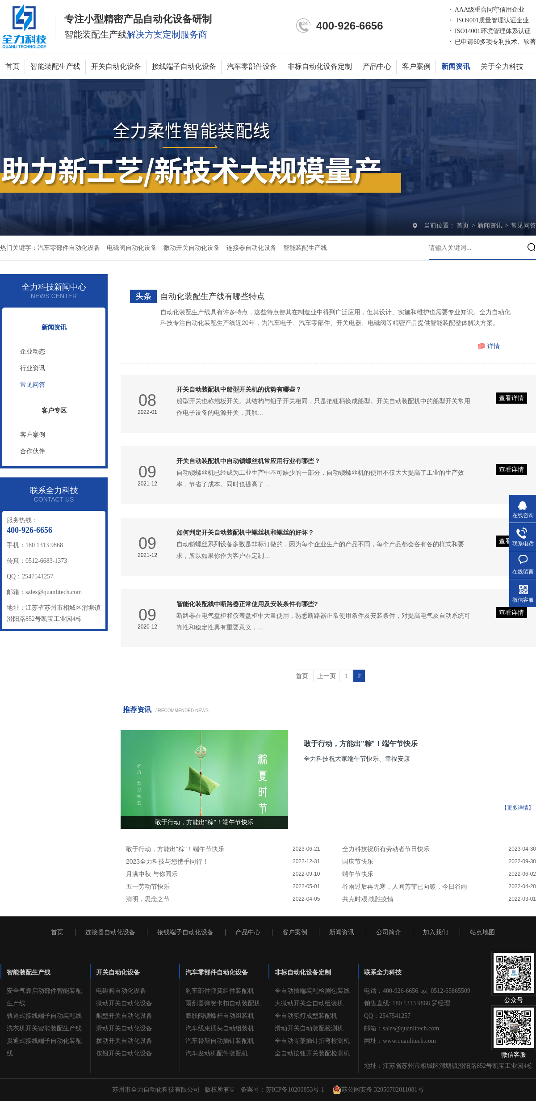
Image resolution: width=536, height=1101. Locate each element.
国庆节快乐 (357, 861)
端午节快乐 (357, 873)
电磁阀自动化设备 (132, 248)
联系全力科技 (383, 972)
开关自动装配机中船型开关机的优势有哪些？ (239, 389)
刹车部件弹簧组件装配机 (219, 990)
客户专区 (54, 410)
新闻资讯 (455, 66)
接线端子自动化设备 (184, 66)
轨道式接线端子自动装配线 (44, 1015)
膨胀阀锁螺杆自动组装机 (219, 1015)
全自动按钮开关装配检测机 (312, 1053)
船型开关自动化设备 (124, 1015)
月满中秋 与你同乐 (152, 873)
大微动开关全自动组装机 (309, 1003)
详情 (493, 346)
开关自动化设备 (116, 66)
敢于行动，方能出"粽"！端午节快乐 (361, 743)
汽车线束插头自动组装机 (219, 1028)
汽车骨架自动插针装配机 (219, 1041)
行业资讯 (32, 367)
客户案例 (416, 66)
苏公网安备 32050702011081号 (378, 1089)
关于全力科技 (502, 66)
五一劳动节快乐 (148, 886)
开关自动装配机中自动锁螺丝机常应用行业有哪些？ (248, 460)
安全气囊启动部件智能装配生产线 (44, 997)
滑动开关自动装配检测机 (309, 1028)
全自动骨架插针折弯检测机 (312, 1041)
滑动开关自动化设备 (124, 1028)
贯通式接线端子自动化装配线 (44, 1047)
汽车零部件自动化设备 (69, 248)
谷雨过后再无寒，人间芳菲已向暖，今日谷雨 (404, 886)
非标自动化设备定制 (320, 66)
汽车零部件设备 (252, 66)
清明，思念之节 (148, 899)
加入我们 (435, 932)
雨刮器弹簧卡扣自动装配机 (222, 1003)
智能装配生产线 (55, 66)
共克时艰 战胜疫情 (368, 899)
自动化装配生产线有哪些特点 (212, 296)
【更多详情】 (518, 808)
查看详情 (511, 397)
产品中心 (377, 66)
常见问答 (523, 225)
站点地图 (482, 932)
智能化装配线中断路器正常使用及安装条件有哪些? (247, 603)
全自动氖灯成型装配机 (306, 1015)
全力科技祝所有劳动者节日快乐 (386, 848)
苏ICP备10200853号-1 (295, 1089)
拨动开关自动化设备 (124, 1041)
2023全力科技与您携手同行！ (167, 861)
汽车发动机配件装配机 (216, 1053)
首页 (12, 66)
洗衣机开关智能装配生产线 (44, 1028)
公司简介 (388, 932)
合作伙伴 (32, 451)
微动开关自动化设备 (191, 248)
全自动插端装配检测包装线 (312, 990)
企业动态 (32, 351)
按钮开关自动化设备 (124, 1053)
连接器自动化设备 (251, 248)
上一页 (326, 675)
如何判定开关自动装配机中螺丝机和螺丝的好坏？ (245, 532)
